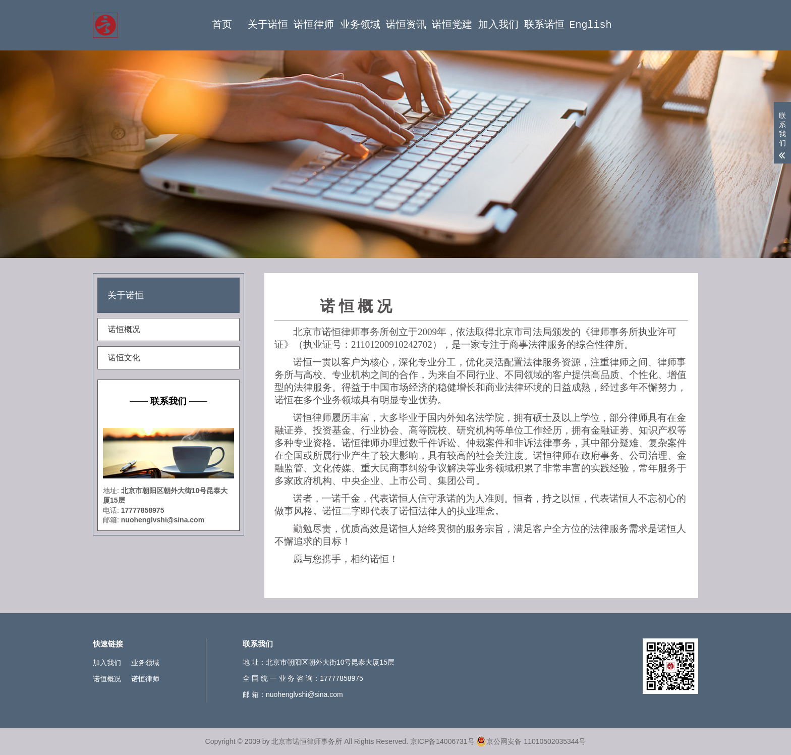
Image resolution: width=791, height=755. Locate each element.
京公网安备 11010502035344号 (531, 741)
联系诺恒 (544, 25)
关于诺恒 (268, 25)
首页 (222, 25)
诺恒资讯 (406, 25)
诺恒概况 (124, 329)
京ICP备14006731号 (442, 741)
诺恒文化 (124, 357)
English (590, 25)
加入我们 (498, 25)
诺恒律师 (314, 25)
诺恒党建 (452, 25)
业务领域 (360, 25)
